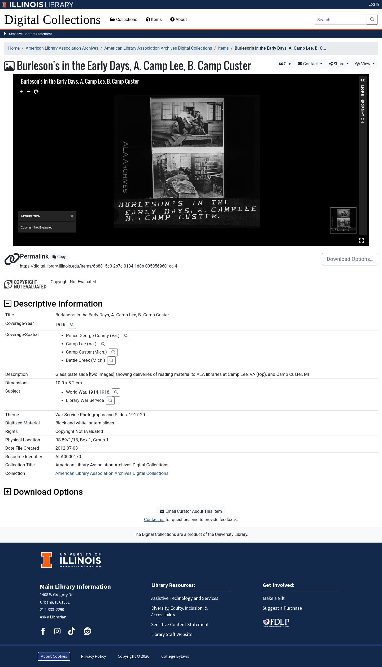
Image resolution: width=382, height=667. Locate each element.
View (363, 63)
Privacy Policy (93, 656)
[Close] (71, 216)
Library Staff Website (171, 634)
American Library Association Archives (62, 48)
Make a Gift (274, 598)
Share (337, 63)
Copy (59, 257)
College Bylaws (175, 656)
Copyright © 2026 (133, 656)
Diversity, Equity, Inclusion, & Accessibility (179, 611)
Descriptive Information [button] (53, 304)
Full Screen (361, 240)
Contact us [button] (154, 519)
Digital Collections (52, 19)
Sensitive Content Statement (30, 34)
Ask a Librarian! (53, 617)
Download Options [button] (43, 492)
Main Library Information (75, 586)
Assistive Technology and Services (184, 598)
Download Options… (350, 259)
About (178, 19)
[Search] (340, 20)
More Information (362, 87)
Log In (374, 4)
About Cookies (54, 656)
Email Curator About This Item (191, 511)
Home (14, 48)
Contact (308, 63)
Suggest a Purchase (282, 608)
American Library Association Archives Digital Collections (158, 48)
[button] (362, 80)
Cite (285, 63)
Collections (123, 19)
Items (154, 19)
